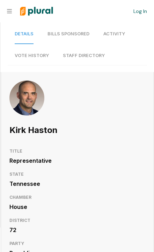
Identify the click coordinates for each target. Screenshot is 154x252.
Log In (140, 11)
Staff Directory (84, 55)
